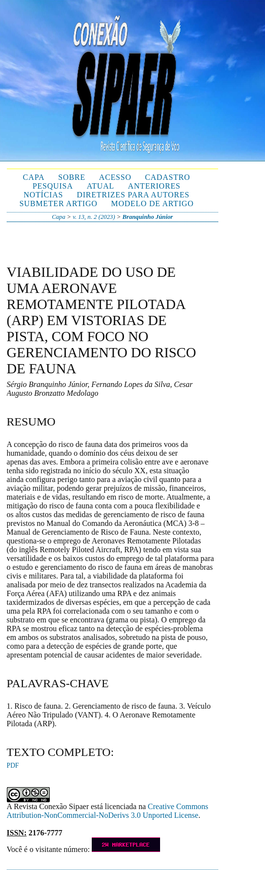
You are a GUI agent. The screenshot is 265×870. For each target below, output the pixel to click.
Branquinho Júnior (147, 216)
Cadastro (167, 177)
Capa (33, 177)
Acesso (115, 177)
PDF (13, 765)
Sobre (71, 177)
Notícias (43, 195)
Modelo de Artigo (152, 203)
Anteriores (154, 186)
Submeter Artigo (59, 203)
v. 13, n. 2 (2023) (94, 216)
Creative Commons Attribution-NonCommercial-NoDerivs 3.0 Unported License (107, 810)
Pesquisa (53, 186)
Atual (100, 186)
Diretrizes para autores (133, 195)
